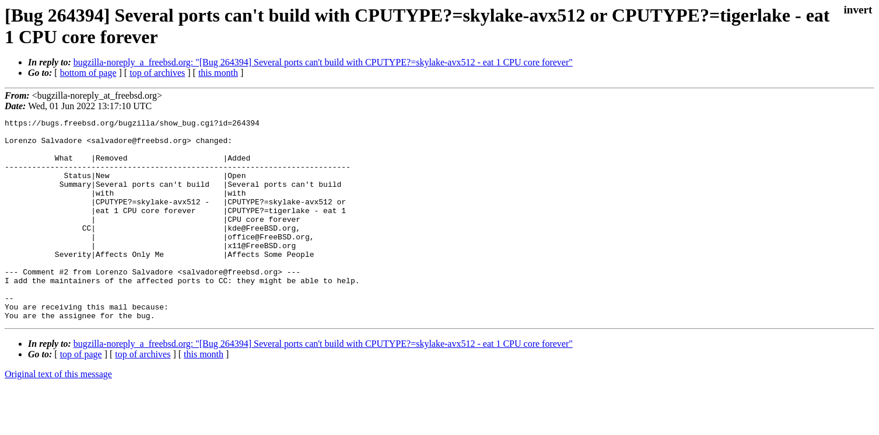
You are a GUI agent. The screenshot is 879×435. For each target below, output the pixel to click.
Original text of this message (58, 414)
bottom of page (88, 73)
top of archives (157, 73)
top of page (81, 394)
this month (218, 73)
